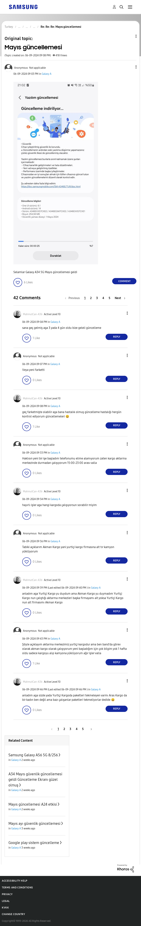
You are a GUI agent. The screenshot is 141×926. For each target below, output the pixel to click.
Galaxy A (46, 73)
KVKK (5, 907)
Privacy (7, 894)
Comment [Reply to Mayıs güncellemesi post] (124, 281)
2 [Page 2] (91, 298)
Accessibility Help (14, 880)
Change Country (13, 914)
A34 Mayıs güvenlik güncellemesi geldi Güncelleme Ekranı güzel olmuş (35, 779)
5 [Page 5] (109, 298)
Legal (6, 901)
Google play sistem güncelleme (33, 843)
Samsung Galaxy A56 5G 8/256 (33, 755)
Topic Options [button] (129, 36)
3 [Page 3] (97, 298)
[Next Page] (120, 298)
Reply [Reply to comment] (116, 336)
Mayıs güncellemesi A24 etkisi (32, 804)
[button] (130, 67)
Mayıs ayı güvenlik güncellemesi (34, 823)
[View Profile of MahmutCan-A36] (32, 314)
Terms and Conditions (17, 887)
